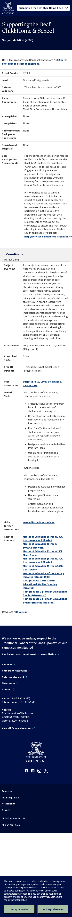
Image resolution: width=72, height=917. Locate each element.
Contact (7, 689)
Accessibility (8, 803)
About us (7, 664)
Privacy (6, 809)
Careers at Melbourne (14, 670)
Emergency (8, 791)
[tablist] (43, 8)
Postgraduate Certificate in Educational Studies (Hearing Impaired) (40, 584)
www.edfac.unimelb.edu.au (39, 522)
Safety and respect (13, 677)
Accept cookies (19, 909)
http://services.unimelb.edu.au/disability (48, 236)
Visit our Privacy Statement (47, 896)
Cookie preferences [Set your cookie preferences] (53, 909)
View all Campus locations (17, 728)
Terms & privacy (10, 797)
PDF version (20, 611)
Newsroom (8, 683)
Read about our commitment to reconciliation (29, 654)
